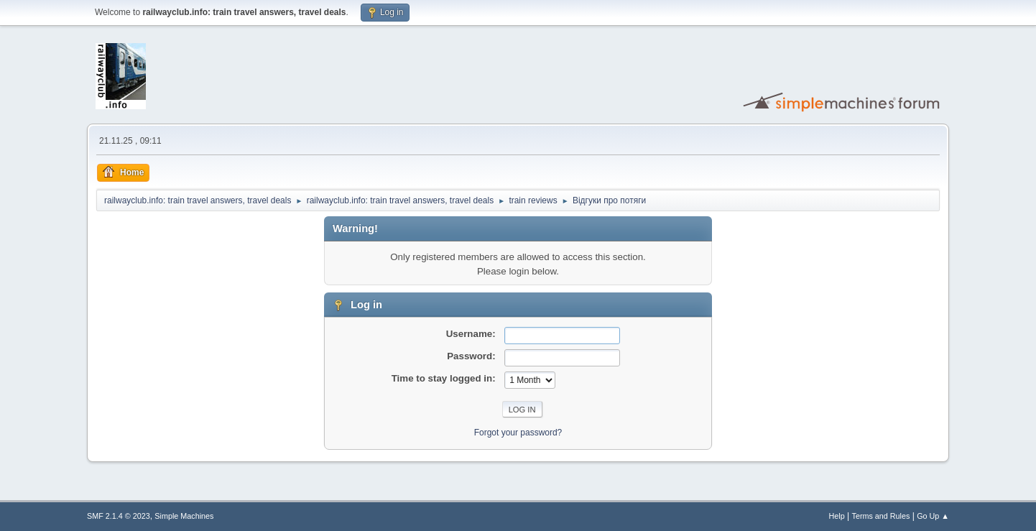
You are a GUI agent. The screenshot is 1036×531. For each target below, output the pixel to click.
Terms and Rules (881, 516)
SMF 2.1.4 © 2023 (118, 516)
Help (837, 516)
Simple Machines (183, 516)
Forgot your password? (518, 433)
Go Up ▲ (933, 516)
